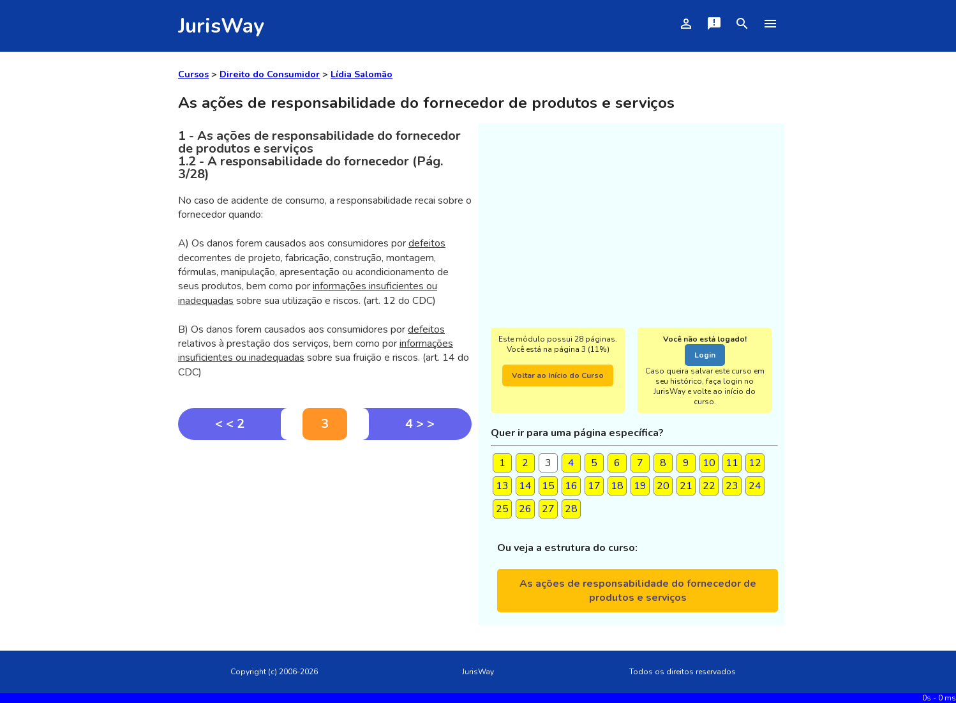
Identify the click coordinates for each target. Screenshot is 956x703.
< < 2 (229, 423)
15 (548, 486)
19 (640, 486)
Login (704, 355)
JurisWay (221, 26)
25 (502, 509)
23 (732, 486)
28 (571, 509)
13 (502, 486)
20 (663, 486)
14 (525, 486)
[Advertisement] (325, 535)
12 (755, 463)
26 (525, 509)
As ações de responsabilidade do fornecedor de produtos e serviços (637, 591)
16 (571, 486)
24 (755, 486)
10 (709, 463)
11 (732, 463)
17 (594, 486)
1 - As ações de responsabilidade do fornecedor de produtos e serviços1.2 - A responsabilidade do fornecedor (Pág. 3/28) (319, 155)
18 (617, 486)
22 (709, 486)
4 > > (420, 423)
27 (548, 509)
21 (686, 486)
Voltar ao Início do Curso (558, 375)
